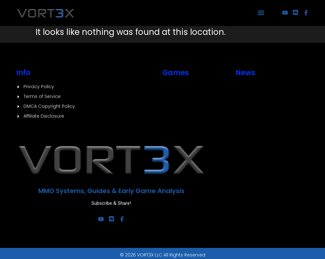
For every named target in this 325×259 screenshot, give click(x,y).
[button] (261, 13)
